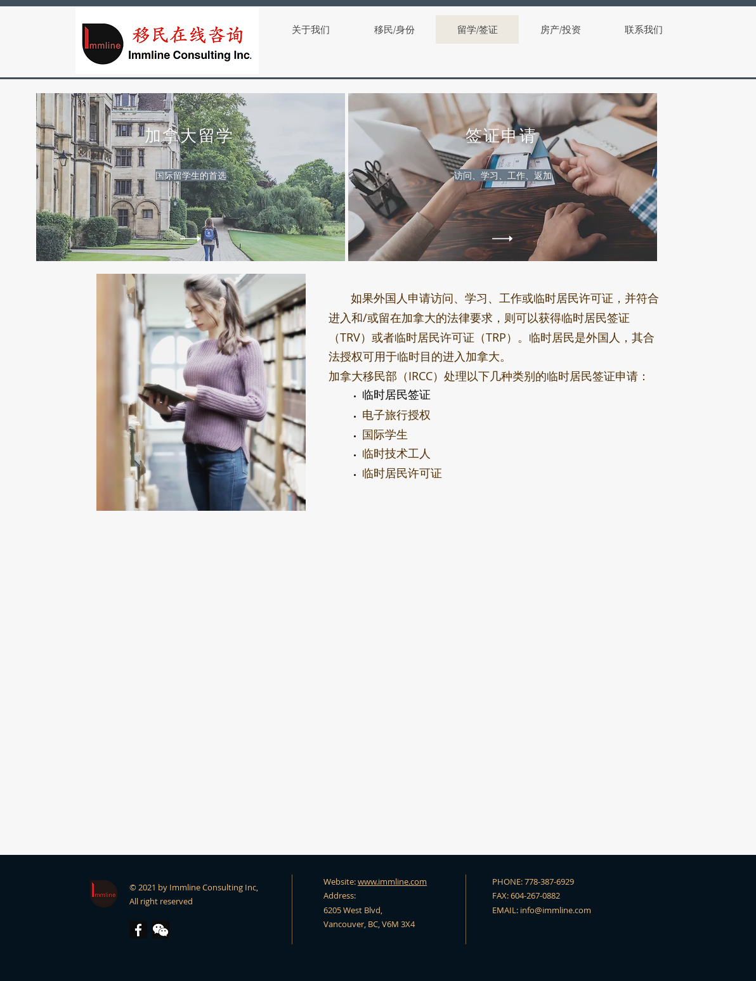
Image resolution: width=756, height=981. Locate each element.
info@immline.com (555, 910)
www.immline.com (392, 881)
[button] (160, 930)
